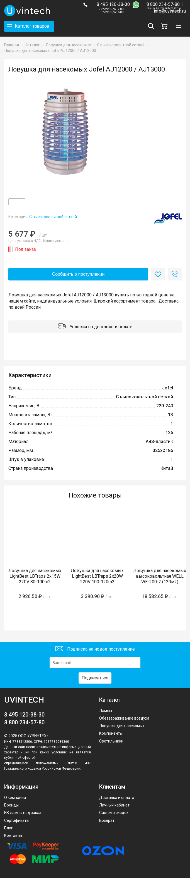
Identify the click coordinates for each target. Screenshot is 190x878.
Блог (8, 828)
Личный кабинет (114, 805)
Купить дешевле (56, 241)
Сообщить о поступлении (78, 274)
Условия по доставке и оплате (95, 327)
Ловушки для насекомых (122, 726)
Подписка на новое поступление (95, 649)
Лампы (105, 710)
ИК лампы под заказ (22, 812)
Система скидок (113, 812)
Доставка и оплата (116, 797)
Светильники (111, 741)
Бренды (11, 805)
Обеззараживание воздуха (124, 718)
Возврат (107, 820)
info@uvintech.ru (170, 11)
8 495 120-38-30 (113, 4)
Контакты (13, 835)
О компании (15, 797)
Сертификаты (16, 820)
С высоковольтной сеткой (53, 217)
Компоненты (111, 733)
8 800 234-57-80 (164, 5)
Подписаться (95, 677)
